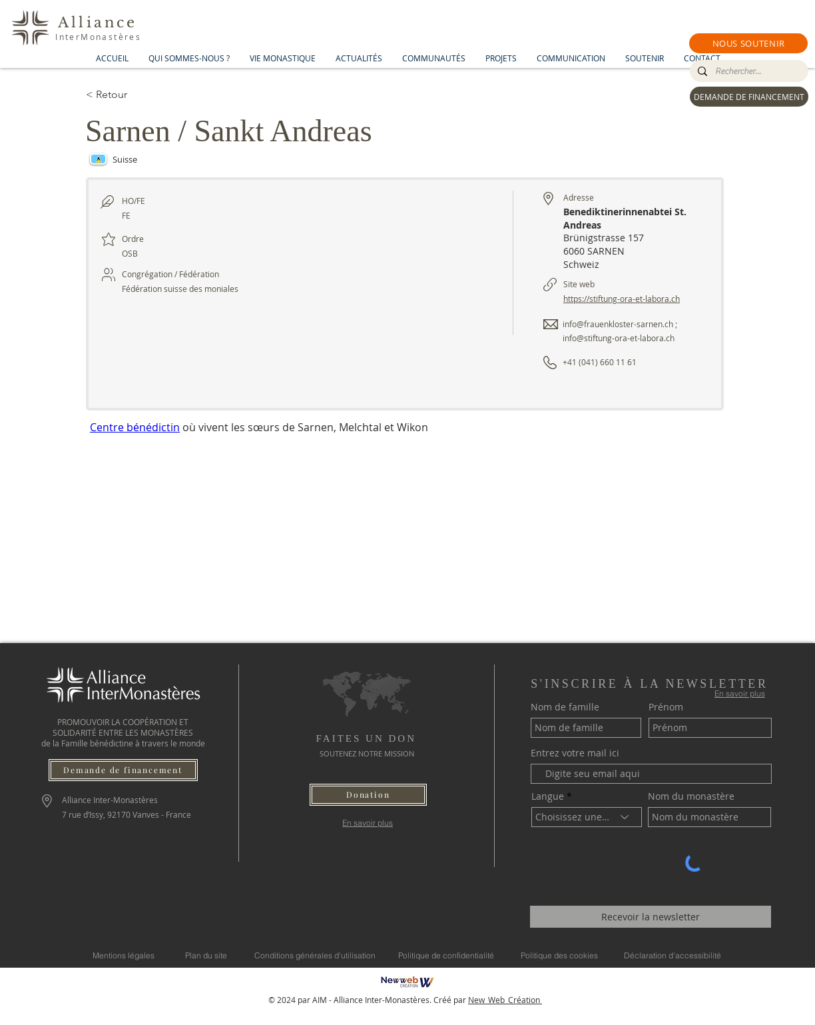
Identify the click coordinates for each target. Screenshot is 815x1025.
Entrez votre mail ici (575, 753)
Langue (547, 796)
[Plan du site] (206, 955)
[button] (748, 43)
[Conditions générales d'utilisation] (315, 955)
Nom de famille (565, 707)
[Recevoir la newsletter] (650, 917)
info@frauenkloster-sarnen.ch (618, 324)
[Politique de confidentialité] (446, 955)
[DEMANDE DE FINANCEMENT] (749, 97)
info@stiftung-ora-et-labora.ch (619, 338)
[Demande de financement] (123, 770)
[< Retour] (133, 95)
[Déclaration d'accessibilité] (672, 955)
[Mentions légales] (123, 955)
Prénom (666, 707)
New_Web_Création (505, 999)
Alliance (98, 22)
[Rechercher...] (747, 71)
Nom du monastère (691, 796)
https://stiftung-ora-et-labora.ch (621, 298)
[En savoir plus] (368, 823)
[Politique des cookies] (559, 955)
